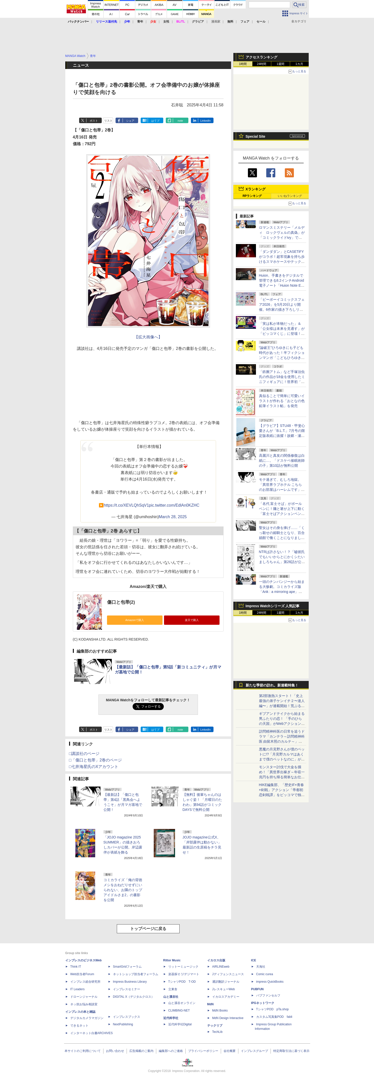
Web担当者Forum (82, 974)
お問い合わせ (115, 1051)
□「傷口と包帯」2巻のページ (95, 760)
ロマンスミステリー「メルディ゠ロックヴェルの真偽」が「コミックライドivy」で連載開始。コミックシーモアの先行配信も (282, 237)
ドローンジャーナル (83, 996)
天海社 (260, 966)
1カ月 (299, 64)
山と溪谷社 (170, 996)
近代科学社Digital (180, 1024)
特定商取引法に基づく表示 (291, 1051)
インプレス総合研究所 (85, 981)
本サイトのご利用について (83, 1051)
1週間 (280, 64)
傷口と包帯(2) (121, 602)
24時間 (261, 64)
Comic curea (264, 974)
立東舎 (172, 989)
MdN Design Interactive (228, 1018)
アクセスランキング (261, 57)
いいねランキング (290, 196)
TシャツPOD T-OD (182, 981)
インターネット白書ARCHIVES (91, 1033)
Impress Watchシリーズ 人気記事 (273, 606)
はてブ (155, 120)
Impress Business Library (130, 981)
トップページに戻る (148, 928)
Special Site (255, 136)
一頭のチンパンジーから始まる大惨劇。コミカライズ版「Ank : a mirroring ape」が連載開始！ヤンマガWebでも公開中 (282, 592)
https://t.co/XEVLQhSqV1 (126, 505)
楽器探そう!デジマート (183, 974)
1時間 (243, 64)
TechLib (217, 1032)
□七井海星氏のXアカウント (93, 766)
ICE (253, 960)
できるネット (79, 1025)
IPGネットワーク (263, 1003)
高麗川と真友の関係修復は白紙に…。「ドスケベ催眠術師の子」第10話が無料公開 (282, 460)
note (180, 120)
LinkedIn (205, 120)
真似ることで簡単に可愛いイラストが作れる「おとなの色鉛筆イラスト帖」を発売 (282, 401)
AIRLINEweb (221, 966)
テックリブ (214, 1025)
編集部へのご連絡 (171, 1051)
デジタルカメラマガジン (86, 1018)
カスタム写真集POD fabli (274, 1017)
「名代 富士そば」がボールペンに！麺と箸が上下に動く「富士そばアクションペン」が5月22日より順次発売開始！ (282, 514)
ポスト (94, 120)
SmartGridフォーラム (127, 966)
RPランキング (252, 196)
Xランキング (255, 189)
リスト (108, 120)
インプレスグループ (254, 1051)
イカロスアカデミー (225, 996)
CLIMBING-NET (179, 1010)
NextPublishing (123, 1024)
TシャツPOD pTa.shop (272, 1009)
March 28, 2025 (173, 517)
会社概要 (230, 1051)
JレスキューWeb (223, 989)
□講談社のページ (84, 753)
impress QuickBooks (270, 981)
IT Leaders (77, 989)
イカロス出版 (216, 960)
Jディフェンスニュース (228, 974)
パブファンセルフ (268, 995)
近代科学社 (170, 1018)
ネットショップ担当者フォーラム (135, 974)
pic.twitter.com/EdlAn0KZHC (174, 505)
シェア (130, 120)
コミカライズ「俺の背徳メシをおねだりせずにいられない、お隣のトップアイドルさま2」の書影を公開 (122, 890)
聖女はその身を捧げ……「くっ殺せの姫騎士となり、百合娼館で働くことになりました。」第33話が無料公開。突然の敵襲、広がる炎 (282, 538)
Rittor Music (172, 960)
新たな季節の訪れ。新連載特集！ (272, 685)
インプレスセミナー (126, 989)
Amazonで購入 (134, 620)
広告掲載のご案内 (141, 1051)
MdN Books (220, 1010)
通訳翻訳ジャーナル (225, 981)
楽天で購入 (192, 620)
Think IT (75, 966)
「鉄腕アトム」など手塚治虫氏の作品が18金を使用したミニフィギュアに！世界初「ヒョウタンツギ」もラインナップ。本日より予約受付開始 (282, 382)
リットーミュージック (183, 966)
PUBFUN (257, 989)
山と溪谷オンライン (181, 1003)
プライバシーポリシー (203, 1051)
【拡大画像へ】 (148, 337)
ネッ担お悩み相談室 (83, 1004)
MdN (210, 1004)
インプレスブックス (126, 1017)
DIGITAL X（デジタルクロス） (133, 996)
